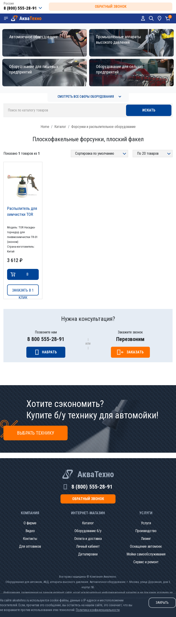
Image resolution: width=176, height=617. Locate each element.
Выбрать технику (35, 433)
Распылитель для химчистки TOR (22, 211)
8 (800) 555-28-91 (92, 487)
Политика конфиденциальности (98, 610)
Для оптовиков (30, 546)
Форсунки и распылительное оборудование (103, 126)
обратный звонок (110, 6)
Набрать (49, 352)
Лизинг (146, 538)
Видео (30, 531)
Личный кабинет (88, 546)
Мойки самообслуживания (145, 554)
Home (45, 126)
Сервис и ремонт (146, 562)
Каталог (60, 126)
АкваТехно (95, 474)
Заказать (135, 352)
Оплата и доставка (88, 538)
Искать (148, 110)
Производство (146, 531)
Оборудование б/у (88, 531)
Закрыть (162, 602)
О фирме (30, 523)
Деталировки (88, 554)
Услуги (146, 523)
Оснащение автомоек (146, 546)
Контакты (30, 538)
